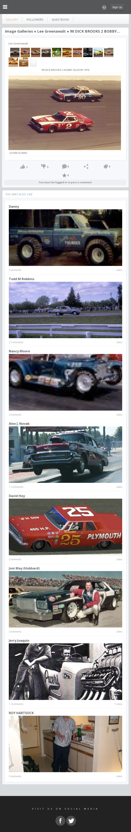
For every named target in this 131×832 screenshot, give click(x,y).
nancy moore (19, 351)
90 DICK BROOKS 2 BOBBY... (95, 31)
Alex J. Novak (19, 423)
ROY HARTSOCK (21, 713)
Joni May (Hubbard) (24, 568)
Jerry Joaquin (19, 640)
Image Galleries (19, 31)
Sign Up (117, 7)
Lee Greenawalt (51, 31)
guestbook (60, 19)
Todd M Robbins (21, 279)
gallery (12, 19)
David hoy (17, 496)
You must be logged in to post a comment (65, 182)
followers (34, 19)
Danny (14, 206)
